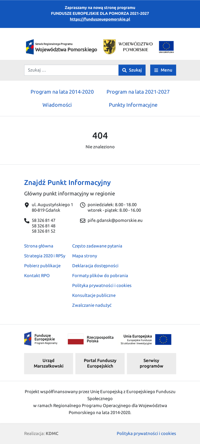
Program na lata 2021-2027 (138, 91)
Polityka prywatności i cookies (102, 285)
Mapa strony (84, 255)
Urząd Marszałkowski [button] (48, 363)
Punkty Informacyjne (133, 105)
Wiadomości (57, 105)
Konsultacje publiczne (94, 295)
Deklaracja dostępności (95, 265)
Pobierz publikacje (42, 265)
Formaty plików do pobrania (100, 275)
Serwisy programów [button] (151, 363)
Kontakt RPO (37, 275)
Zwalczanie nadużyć (91, 305)
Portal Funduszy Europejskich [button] (100, 363)
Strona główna (38, 245)
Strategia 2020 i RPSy (44, 255)
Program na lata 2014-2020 (62, 91)
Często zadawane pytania (97, 245)
